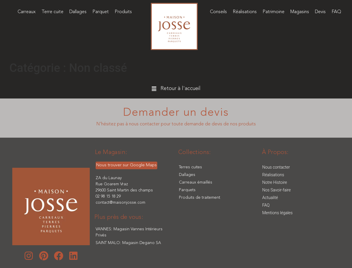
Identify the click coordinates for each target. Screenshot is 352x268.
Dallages (78, 12)
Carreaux (27, 12)
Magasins (299, 12)
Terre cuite (52, 12)
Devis (320, 12)
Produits (123, 12)
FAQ (336, 12)
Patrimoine (273, 12)
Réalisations (245, 12)
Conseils (218, 12)
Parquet (100, 12)
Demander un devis (176, 112)
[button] (176, 89)
